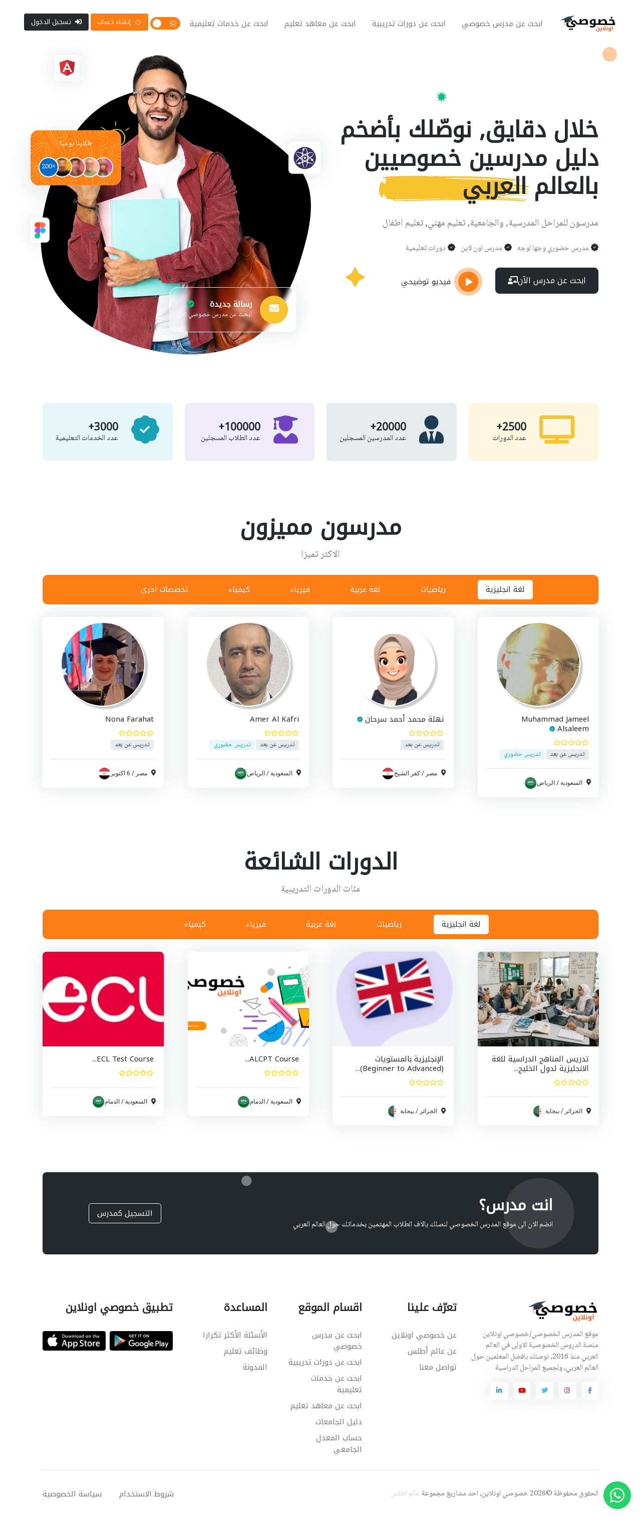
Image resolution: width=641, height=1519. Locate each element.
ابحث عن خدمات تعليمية (229, 24)
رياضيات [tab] (433, 590)
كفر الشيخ (407, 774)
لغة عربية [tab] (365, 590)
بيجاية (552, 1112)
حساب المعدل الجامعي (339, 1444)
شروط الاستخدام (146, 1495)
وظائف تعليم (245, 1352)
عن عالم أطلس (432, 1352)
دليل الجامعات (338, 1423)
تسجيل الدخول (56, 22)
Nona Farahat (129, 721)
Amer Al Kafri (273, 721)
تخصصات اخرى (164, 590)
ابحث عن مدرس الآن (547, 282)
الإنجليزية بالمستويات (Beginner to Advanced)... (400, 1064)
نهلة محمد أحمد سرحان (404, 721)
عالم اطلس (405, 1494)
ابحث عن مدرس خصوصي (502, 24)
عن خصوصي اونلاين (424, 1336)
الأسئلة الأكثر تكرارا (235, 1336)
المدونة (255, 1368)
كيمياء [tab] (239, 590)
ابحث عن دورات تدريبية (409, 24)
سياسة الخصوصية (72, 1495)
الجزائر (573, 1112)
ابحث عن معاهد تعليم (320, 24)
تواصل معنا (438, 1368)
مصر (431, 774)
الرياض (545, 783)
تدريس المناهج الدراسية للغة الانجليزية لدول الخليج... (539, 1064)
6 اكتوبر (120, 774)
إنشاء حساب (119, 22)
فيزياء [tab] (300, 590)
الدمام (256, 1102)
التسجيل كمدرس (125, 1214)
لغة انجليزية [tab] (505, 590)
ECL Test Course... (123, 1060)
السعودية (571, 783)
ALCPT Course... (271, 1060)
